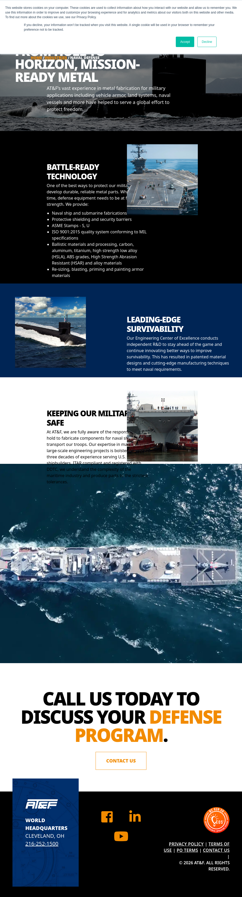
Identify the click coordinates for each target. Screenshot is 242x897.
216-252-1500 (41, 843)
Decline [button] (207, 42)
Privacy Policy (186, 844)
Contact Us (121, 762)
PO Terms (187, 850)
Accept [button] (185, 42)
